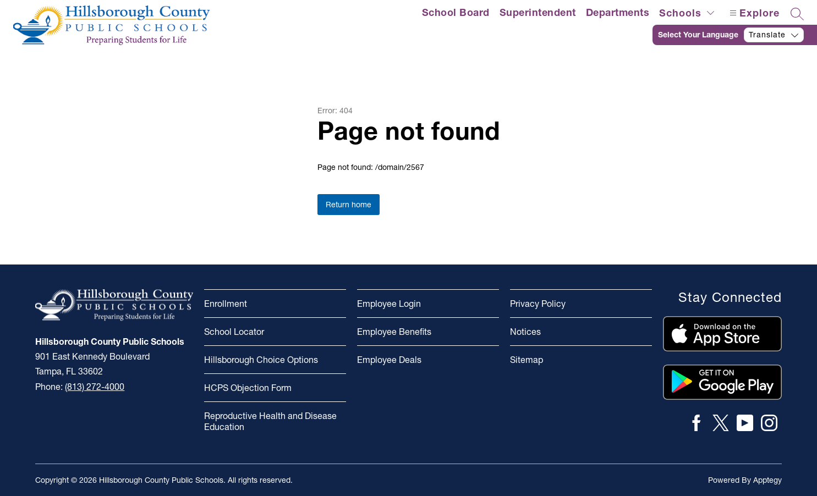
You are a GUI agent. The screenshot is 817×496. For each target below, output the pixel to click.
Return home (348, 205)
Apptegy (767, 480)
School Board (456, 12)
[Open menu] (753, 13)
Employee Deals (389, 359)
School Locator (234, 331)
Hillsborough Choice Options (261, 359)
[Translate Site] (734, 35)
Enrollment (225, 303)
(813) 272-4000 (94, 386)
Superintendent (538, 12)
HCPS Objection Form (248, 387)
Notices (525, 331)
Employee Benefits (394, 331)
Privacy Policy (538, 303)
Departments (618, 12)
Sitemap (526, 359)
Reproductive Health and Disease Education (270, 421)
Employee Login (389, 303)
